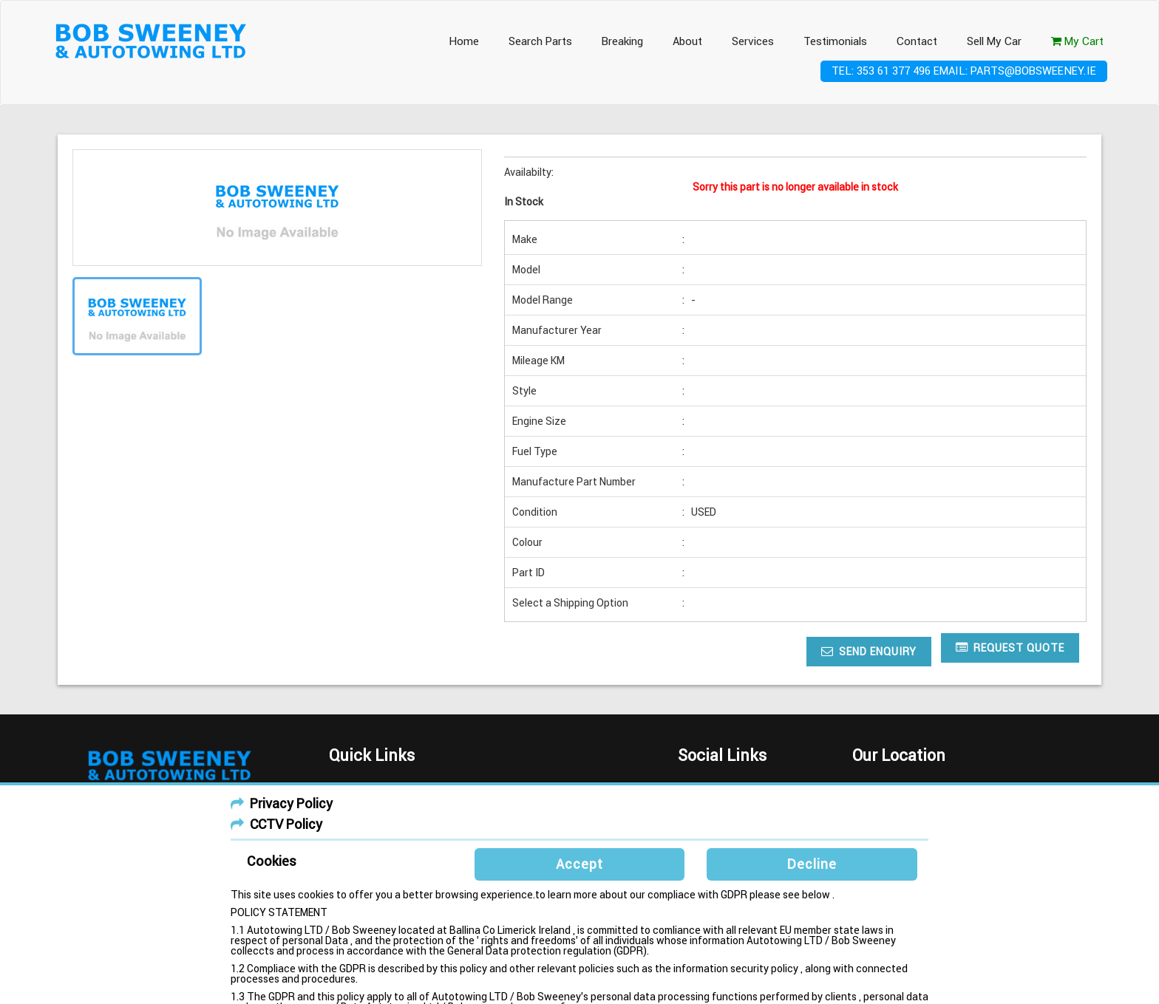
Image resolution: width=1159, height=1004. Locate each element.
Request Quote (1010, 647)
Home (464, 41)
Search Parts (540, 41)
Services (753, 41)
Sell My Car (994, 41)
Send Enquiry (869, 651)
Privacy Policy (291, 803)
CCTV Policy (286, 824)
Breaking (622, 41)
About (687, 41)
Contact (917, 41)
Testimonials (835, 41)
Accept (579, 864)
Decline (812, 864)
